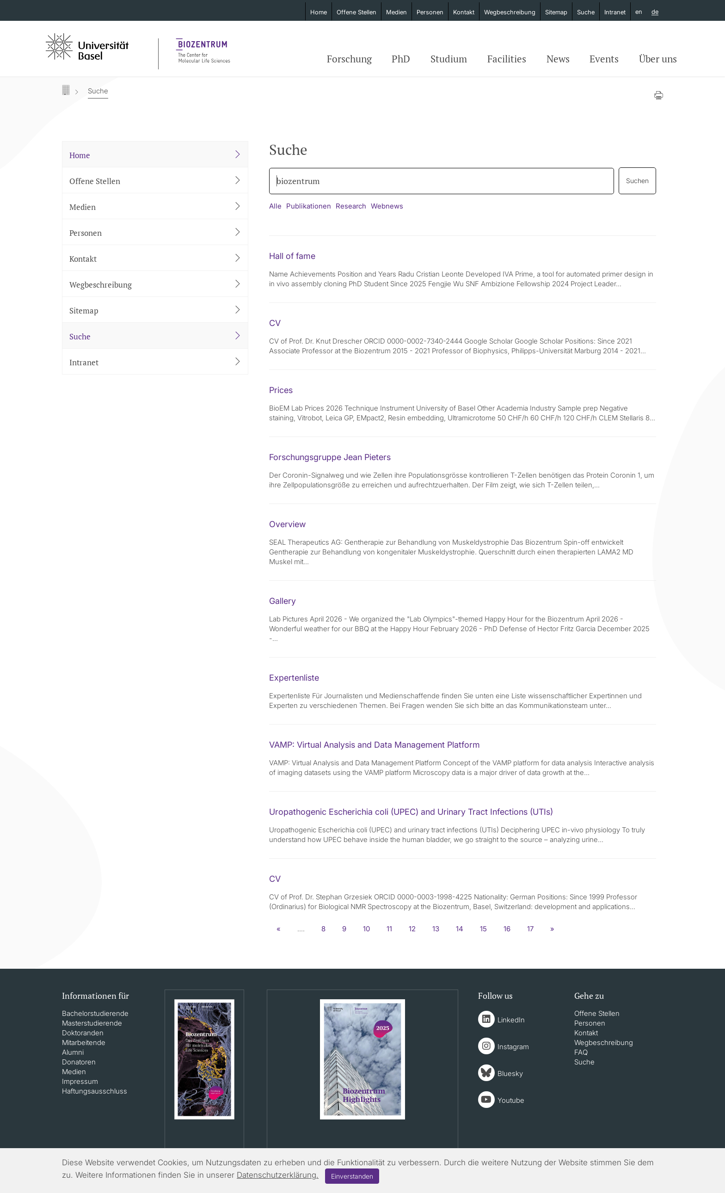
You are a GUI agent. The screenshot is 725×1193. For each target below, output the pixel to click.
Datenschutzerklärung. (278, 1175)
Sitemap (556, 12)
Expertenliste (294, 678)
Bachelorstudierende (95, 1013)
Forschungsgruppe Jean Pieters (330, 457)
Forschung (349, 58)
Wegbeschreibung (509, 12)
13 (435, 928)
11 (389, 928)
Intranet (615, 12)
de (654, 12)
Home (318, 12)
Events (604, 58)
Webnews (387, 206)
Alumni (73, 1052)
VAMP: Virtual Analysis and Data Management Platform (374, 745)
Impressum (80, 1081)
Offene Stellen (356, 12)
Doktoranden (83, 1032)
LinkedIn (511, 1019)
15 (483, 928)
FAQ (581, 1052)
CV (275, 323)
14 (459, 928)
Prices (281, 390)
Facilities (506, 58)
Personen (430, 12)
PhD (401, 58)
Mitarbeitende (83, 1042)
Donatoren (79, 1062)
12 (412, 928)
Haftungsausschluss (94, 1091)
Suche (586, 12)
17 (530, 928)
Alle (275, 206)
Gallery (282, 601)
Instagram (513, 1046)
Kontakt (463, 12)
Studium (448, 58)
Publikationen (308, 206)
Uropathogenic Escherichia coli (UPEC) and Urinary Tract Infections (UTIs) (411, 812)
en (638, 11)
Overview (287, 524)
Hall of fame (292, 256)
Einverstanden (352, 1176)
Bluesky (510, 1073)
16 (507, 928)
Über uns (658, 58)
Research (351, 206)
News (558, 58)
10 (366, 928)
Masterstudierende (92, 1023)
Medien (396, 12)
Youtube (511, 1100)
